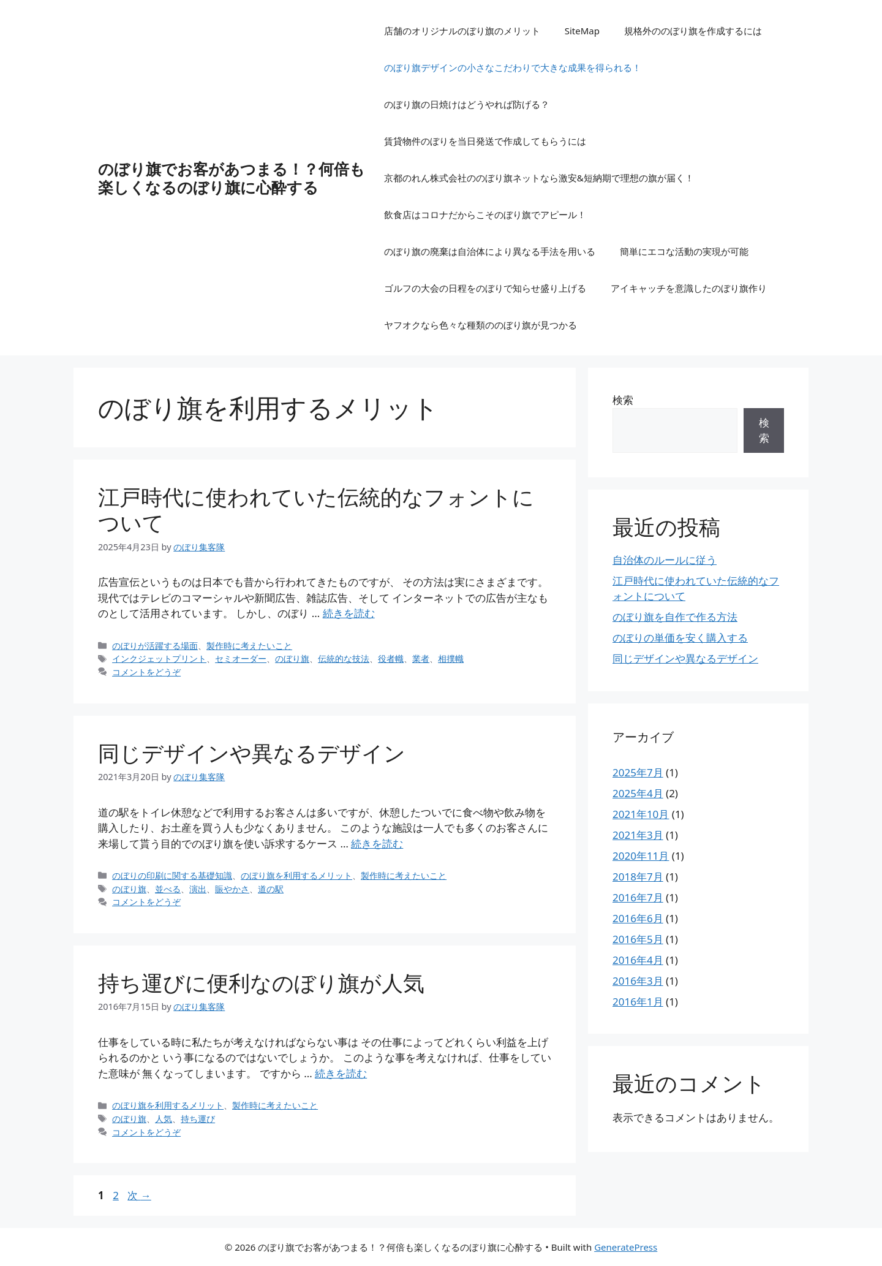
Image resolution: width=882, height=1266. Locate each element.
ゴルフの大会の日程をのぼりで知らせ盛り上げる (485, 288)
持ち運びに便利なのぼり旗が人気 (261, 982)
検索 (622, 400)
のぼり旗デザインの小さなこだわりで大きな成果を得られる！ (512, 67)
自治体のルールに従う (664, 560)
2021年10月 (640, 814)
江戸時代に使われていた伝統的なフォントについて (316, 509)
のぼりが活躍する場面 (155, 645)
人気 (163, 1118)
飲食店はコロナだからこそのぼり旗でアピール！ (485, 214)
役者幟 (391, 658)
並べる (168, 889)
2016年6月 (637, 918)
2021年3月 (637, 835)
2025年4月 (637, 793)
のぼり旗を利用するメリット (296, 875)
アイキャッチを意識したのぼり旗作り (689, 288)
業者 (420, 658)
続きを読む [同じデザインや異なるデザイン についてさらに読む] (377, 843)
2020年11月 (640, 856)
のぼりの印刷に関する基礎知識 (172, 875)
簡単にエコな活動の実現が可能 (684, 251)
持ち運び (198, 1118)
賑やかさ (232, 889)
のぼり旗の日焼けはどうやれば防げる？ (466, 104)
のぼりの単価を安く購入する (680, 638)
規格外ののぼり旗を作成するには (693, 31)
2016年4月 (637, 960)
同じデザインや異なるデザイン (251, 752)
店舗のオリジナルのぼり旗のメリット (462, 31)
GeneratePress (625, 1247)
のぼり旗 (292, 658)
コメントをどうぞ (146, 672)
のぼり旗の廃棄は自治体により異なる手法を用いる (489, 251)
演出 (197, 889)
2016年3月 (637, 981)
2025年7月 (637, 772)
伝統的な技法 (343, 658)
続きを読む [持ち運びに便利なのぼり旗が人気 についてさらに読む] (341, 1073)
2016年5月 (637, 939)
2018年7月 (637, 877)
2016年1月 (637, 1002)
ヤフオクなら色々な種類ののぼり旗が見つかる (480, 325)
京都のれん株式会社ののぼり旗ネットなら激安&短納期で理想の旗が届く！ (539, 178)
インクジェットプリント (159, 658)
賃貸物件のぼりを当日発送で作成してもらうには (485, 141)
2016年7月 (637, 897)
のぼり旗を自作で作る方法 (674, 617)
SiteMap (582, 31)
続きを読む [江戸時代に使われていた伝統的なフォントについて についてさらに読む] (349, 613)
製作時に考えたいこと (249, 645)
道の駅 (271, 889)
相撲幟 (451, 658)
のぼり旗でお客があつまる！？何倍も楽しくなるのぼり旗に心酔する (231, 177)
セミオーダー (240, 658)
